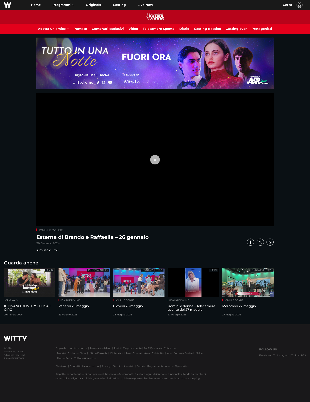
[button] (63, 5)
